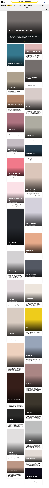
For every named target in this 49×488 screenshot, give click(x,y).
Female (9, 65)
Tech (25, 5)
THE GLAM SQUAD (30, 459)
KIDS (27, 328)
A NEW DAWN (11, 364)
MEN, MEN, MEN (30, 440)
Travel (14, 5)
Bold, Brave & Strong (31, 223)
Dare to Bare (11, 299)
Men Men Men (29, 355)
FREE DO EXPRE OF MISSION (33, 51)
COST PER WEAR (12, 242)
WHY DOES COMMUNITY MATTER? (20, 30)
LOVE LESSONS (11, 149)
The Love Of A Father (31, 274)
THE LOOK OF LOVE (30, 153)
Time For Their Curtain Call (14, 399)
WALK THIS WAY (30, 250)
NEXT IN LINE (29, 299)
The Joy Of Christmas (31, 383)
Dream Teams (11, 333)
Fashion (30, 5)
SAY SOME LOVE (30, 135)
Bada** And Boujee (12, 271)
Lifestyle (19, 5)
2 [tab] (24, 41)
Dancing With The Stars (31, 476)
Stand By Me (11, 419)
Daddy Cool (10, 452)
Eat (10, 5)
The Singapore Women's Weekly (12, 131)
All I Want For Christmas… (14, 173)
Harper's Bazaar (28, 137)
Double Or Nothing (30, 189)
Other (27, 7)
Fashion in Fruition (12, 470)
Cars (35, 5)
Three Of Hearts (30, 107)
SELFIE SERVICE (12, 87)
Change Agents (11, 129)
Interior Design (41, 5)
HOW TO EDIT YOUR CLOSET (15, 105)
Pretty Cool (29, 412)
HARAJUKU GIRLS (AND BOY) (15, 63)
